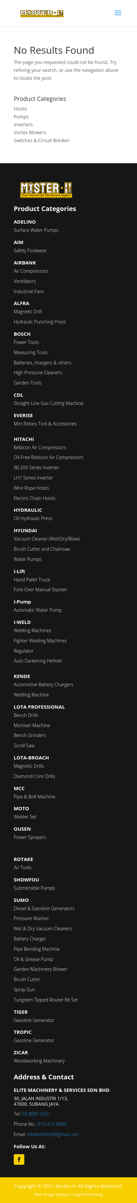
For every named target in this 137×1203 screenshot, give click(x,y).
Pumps (21, 116)
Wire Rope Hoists (31, 488)
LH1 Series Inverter (33, 478)
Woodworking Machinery (39, 1061)
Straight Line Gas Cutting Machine (48, 403)
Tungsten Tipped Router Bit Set (46, 1000)
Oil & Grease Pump (33, 959)
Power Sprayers (30, 837)
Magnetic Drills (29, 766)
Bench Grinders (30, 735)
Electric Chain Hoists (35, 498)
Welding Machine (31, 695)
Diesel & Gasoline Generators (44, 908)
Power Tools (26, 342)
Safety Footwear (30, 250)
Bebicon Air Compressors (40, 447)
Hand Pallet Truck (32, 579)
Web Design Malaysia (52, 1194)
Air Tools (23, 867)
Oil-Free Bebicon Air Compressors (48, 457)
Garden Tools (27, 383)
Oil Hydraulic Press (33, 518)
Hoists (20, 109)
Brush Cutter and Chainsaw (42, 549)
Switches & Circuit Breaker (42, 140)
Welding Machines (32, 630)
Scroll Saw (24, 745)
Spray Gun (24, 989)
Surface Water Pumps (36, 230)
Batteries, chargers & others (43, 362)
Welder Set (25, 817)
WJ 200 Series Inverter (36, 467)
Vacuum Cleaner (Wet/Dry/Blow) (47, 539)
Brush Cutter (27, 979)
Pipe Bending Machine (37, 949)
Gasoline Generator (34, 1020)
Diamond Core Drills (34, 776)
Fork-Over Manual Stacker (40, 589)
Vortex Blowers (30, 132)
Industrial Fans (29, 291)
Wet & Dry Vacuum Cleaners (43, 928)
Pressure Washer (31, 918)
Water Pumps (28, 559)
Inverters (23, 124)
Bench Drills (26, 715)
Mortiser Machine (32, 725)
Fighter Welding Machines (40, 640)
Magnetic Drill (28, 311)
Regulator (24, 651)
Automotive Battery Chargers (43, 684)
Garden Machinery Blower (40, 969)
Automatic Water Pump (38, 610)
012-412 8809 (52, 1124)
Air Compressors (31, 271)
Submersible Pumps (34, 888)
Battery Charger (30, 939)
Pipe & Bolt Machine (35, 796)
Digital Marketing (88, 1194)
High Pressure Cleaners (38, 372)
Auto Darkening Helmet (38, 661)
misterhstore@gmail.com (53, 1134)
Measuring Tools (31, 352)
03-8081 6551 (36, 1114)
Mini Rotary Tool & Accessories (45, 423)
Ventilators (25, 281)
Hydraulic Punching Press (40, 322)
